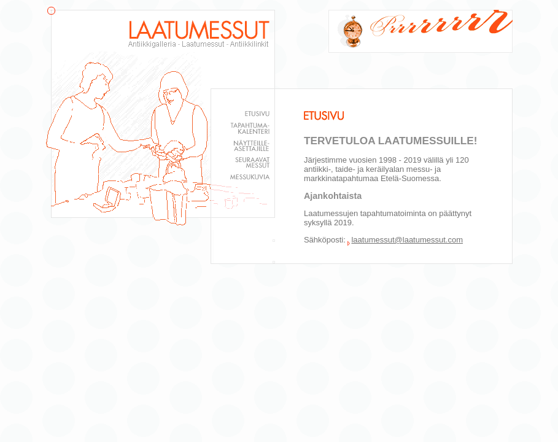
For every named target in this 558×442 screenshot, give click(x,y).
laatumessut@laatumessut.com (407, 239)
